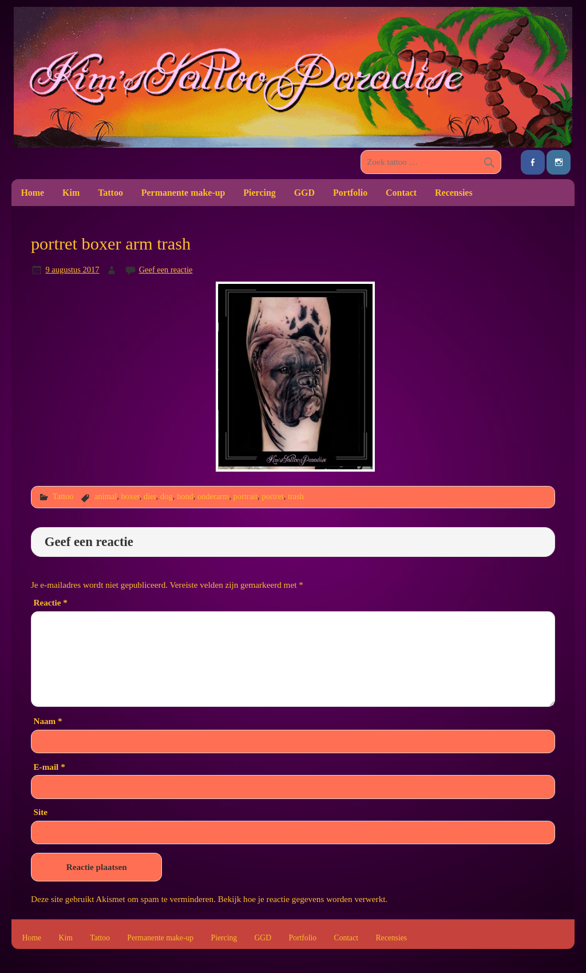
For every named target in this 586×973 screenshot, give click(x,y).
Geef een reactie (166, 269)
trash (296, 496)
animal (105, 496)
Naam (47, 721)
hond (185, 496)
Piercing (259, 192)
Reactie (50, 602)
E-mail (49, 766)
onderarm (213, 496)
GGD (304, 192)
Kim (71, 192)
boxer (130, 496)
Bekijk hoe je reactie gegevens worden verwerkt (302, 899)
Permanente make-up (183, 192)
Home (32, 192)
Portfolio (350, 192)
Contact (401, 192)
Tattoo (110, 192)
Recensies (454, 192)
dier (150, 496)
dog (166, 496)
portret (272, 496)
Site (40, 812)
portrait (245, 496)
